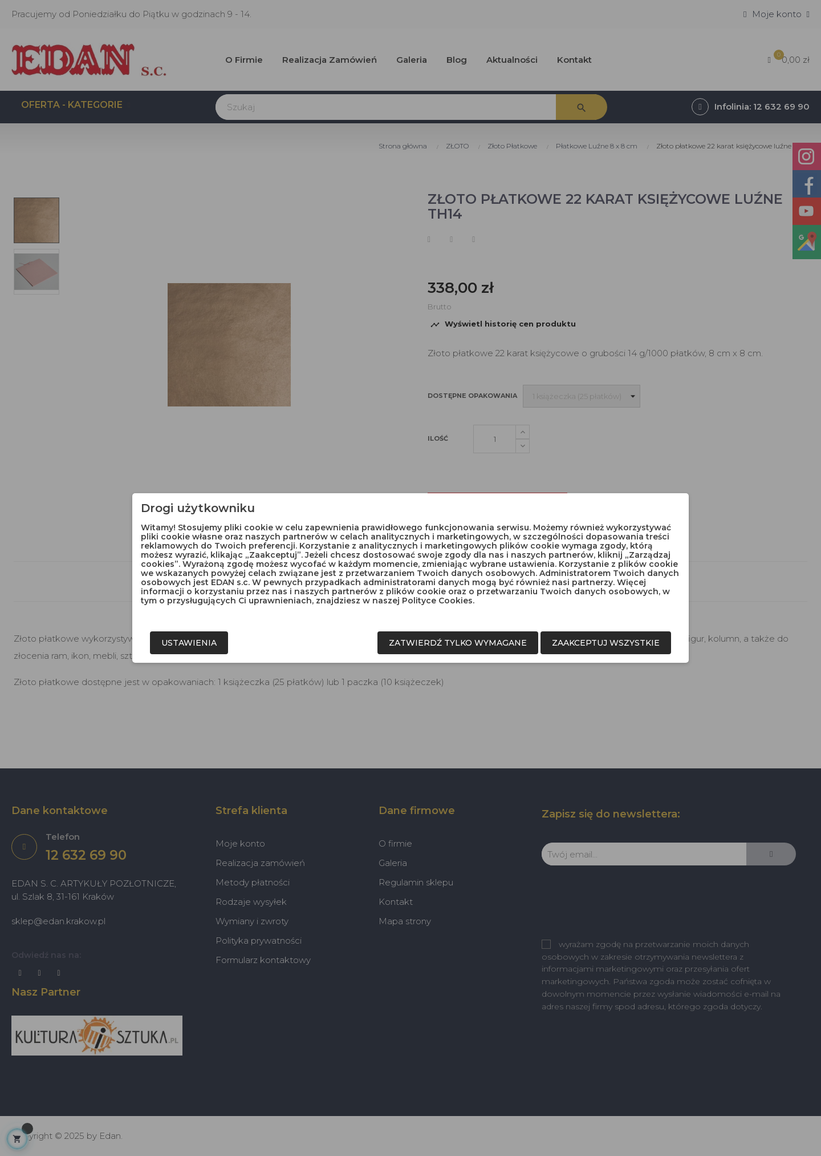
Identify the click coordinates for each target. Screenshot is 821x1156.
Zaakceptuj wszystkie (606, 643)
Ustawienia (189, 643)
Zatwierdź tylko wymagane (458, 643)
